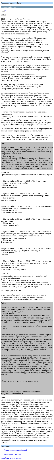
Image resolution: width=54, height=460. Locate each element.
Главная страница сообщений (15, 450)
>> (8, 11)
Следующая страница (12, 454)
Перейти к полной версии (11, 458)
